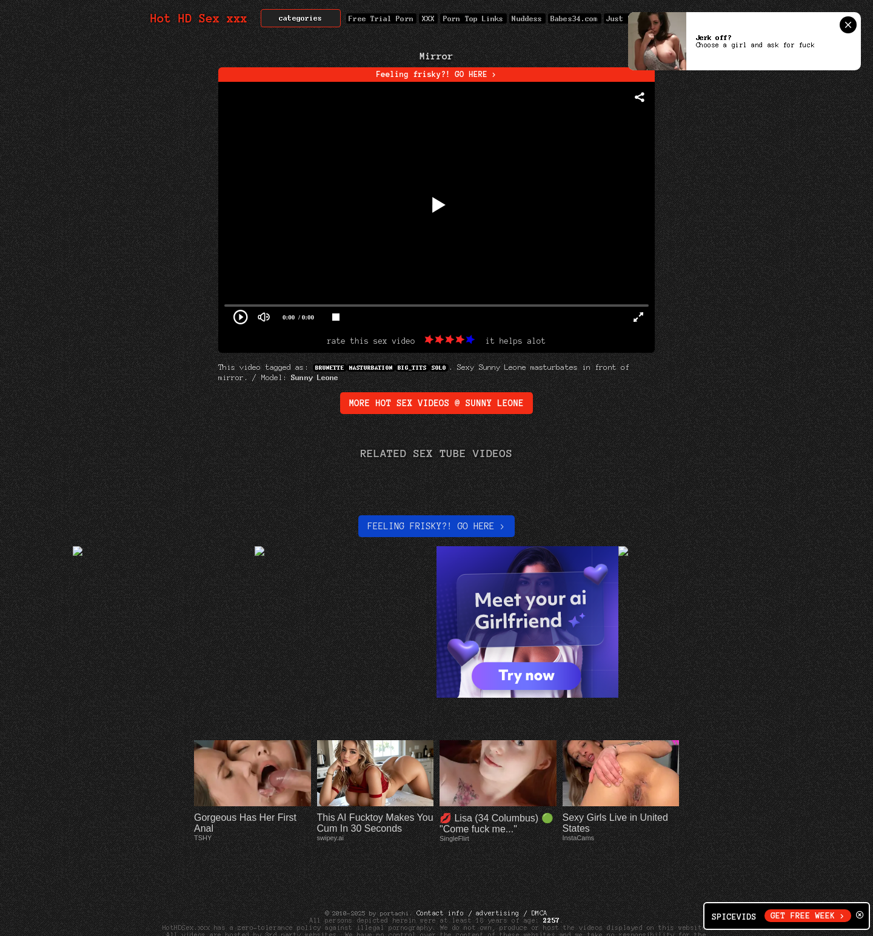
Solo (439, 367)
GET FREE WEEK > (808, 915)
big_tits (412, 367)
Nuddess (527, 18)
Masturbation (371, 367)
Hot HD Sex (199, 18)
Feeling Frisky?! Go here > (436, 526)
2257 (552, 884)
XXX (428, 18)
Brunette (329, 367)
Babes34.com (574, 18)
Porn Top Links (473, 18)
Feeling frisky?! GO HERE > (436, 74)
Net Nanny (571, 920)
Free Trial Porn (381, 18)
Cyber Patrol (518, 920)
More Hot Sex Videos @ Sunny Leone (436, 403)
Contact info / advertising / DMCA (481, 876)
